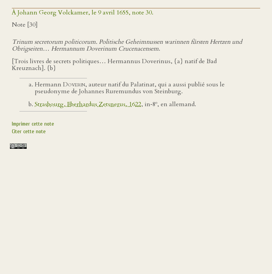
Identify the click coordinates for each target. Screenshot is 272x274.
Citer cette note (29, 131)
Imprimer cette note (33, 124)
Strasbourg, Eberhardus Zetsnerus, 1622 (88, 104)
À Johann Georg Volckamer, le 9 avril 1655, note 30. (82, 12)
